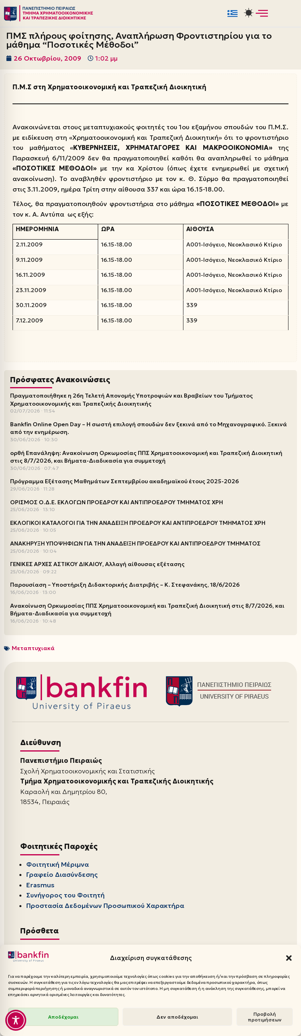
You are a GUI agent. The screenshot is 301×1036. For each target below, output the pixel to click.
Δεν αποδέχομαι (177, 1017)
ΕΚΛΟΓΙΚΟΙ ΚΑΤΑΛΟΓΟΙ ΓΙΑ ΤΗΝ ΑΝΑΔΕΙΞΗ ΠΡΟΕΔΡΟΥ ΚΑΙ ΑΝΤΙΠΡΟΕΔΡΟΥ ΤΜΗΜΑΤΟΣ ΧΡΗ (137, 522)
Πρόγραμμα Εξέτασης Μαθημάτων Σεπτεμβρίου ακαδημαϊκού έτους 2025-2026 (124, 481)
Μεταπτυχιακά (33, 648)
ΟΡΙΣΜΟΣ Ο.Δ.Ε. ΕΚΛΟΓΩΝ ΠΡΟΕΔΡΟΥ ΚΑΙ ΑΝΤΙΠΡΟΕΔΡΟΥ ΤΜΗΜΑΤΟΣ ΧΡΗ (116, 502)
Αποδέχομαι (63, 1017)
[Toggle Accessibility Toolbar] (15, 1020)
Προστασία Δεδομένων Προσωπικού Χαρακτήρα (105, 905)
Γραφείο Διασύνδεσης (62, 874)
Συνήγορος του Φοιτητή (65, 895)
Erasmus (40, 885)
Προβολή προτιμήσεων (265, 1017)
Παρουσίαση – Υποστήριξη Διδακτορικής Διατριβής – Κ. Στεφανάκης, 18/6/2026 (125, 584)
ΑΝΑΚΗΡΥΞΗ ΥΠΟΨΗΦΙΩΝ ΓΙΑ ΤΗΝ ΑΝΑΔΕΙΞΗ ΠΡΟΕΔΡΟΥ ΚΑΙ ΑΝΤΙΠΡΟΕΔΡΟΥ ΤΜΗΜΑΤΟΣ (135, 543)
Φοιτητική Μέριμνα (57, 864)
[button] (289, 958)
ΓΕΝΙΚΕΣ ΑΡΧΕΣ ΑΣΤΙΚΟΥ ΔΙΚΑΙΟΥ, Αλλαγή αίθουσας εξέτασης (97, 564)
